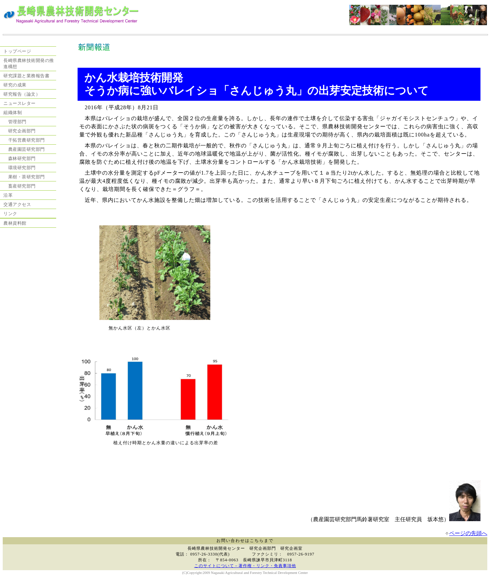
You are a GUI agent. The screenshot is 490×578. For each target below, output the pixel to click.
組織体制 (12, 112)
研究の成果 (15, 84)
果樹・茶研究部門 (24, 176)
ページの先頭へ (468, 533)
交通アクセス (17, 204)
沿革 (8, 195)
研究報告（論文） (21, 94)
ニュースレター (19, 103)
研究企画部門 (19, 130)
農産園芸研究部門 (24, 149)
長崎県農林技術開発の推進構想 (28, 63)
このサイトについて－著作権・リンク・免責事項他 (245, 565)
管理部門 (15, 121)
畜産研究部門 (19, 186)
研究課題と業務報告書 (26, 75)
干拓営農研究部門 (24, 140)
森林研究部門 (19, 158)
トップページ (17, 51)
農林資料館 (15, 223)
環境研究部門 (19, 167)
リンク (10, 213)
